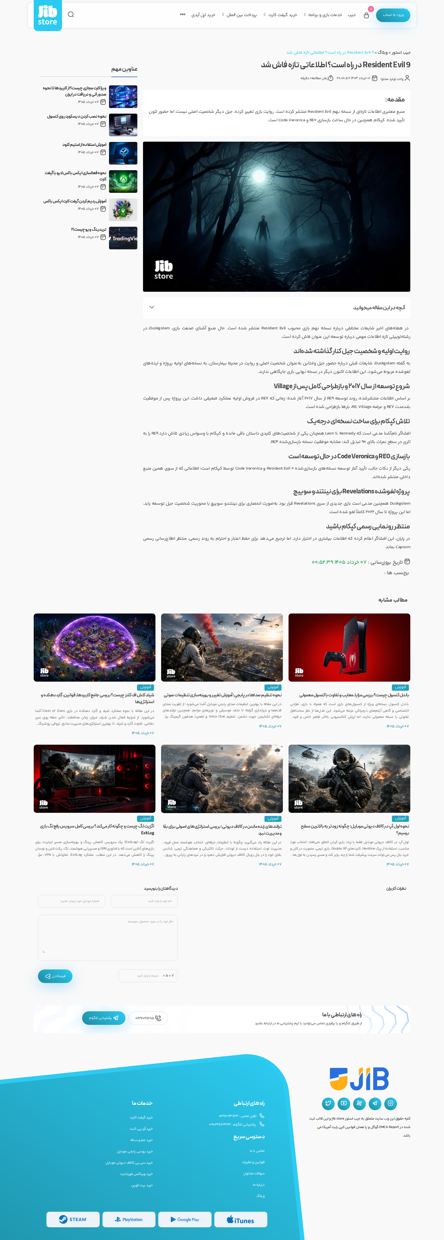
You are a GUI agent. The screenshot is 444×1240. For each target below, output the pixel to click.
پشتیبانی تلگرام (104, 1018)
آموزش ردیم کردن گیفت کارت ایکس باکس (74, 201)
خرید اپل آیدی (203, 15)
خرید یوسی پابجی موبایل (135, 1151)
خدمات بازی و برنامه (325, 15)
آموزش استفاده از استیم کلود (84, 145)
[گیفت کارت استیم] (73, 1219)
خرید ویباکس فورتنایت (136, 1174)
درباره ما (259, 1185)
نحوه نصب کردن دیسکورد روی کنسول (76, 117)
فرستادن (55, 976)
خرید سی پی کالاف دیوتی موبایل (129, 1163)
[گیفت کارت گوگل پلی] (185, 1219)
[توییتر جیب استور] (328, 1104)
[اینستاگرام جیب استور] (390, 1104)
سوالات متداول (253, 1173)
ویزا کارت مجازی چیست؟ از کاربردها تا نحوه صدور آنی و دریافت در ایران (74, 91)
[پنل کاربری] (393, 15)
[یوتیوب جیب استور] (344, 1104)
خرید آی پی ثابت (141, 1129)
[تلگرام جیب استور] (375, 1104)
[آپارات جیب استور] (359, 1104)
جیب (352, 15)
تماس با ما (256, 1151)
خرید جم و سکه (141, 1140)
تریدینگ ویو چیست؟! (88, 230)
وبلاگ (382, 52)
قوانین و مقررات (253, 1162)
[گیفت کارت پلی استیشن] (129, 1219)
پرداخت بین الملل (242, 15)
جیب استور (401, 52)
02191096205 (148, 1018)
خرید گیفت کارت (282, 15)
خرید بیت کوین (142, 1185)
